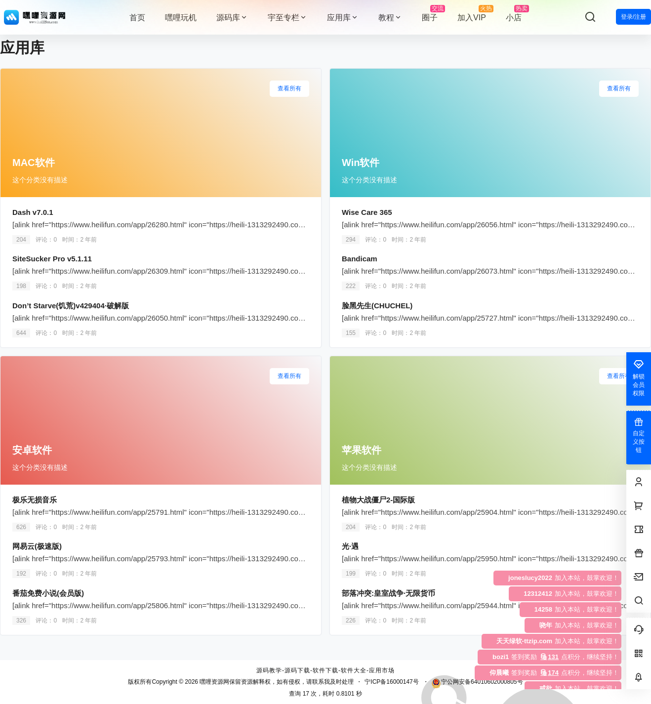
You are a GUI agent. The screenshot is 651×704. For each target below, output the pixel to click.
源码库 (232, 17)
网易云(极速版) (37, 546)
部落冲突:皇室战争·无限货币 (388, 593)
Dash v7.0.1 (32, 212)
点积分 (535, 657)
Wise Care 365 (367, 212)
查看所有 (289, 88)
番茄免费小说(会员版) (48, 593)
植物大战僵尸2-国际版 (378, 500)
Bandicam (359, 258)
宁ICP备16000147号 (391, 681)
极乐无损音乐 (34, 500)
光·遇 (351, 546)
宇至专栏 (287, 17)
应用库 (343, 17)
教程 (390, 17)
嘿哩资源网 (213, 681)
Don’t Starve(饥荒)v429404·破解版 (70, 305)
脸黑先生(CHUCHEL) (377, 305)
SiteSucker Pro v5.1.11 (52, 258)
